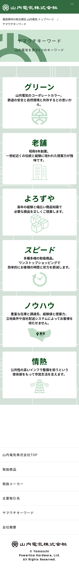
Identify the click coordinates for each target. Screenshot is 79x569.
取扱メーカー (13, 483)
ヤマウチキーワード (18, 512)
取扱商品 (10, 469)
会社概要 (10, 527)
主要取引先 (11, 498)
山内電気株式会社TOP (20, 454)
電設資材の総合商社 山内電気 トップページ (28, 19)
